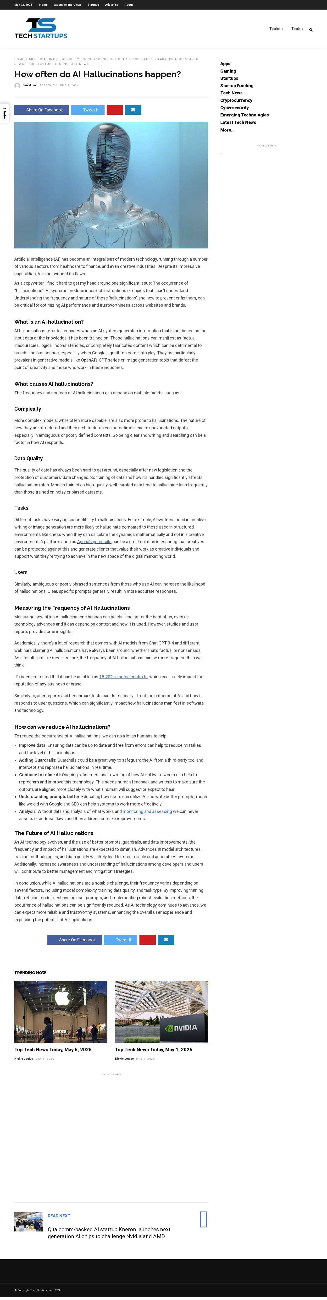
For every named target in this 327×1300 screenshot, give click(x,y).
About (128, 4)
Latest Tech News (238, 124)
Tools (295, 29)
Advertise (111, 4)
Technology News (72, 66)
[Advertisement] (111, 1139)
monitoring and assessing (147, 814)
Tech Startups (39, 66)
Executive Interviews (68, 4)
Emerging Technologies (244, 117)
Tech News (231, 95)
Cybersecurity (234, 110)
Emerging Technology (96, 61)
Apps (225, 66)
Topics (274, 29)
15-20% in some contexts (123, 679)
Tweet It (88, 112)
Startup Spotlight (136, 61)
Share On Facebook (41, 112)
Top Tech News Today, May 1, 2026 (153, 1052)
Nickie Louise (23, 1061)
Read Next (59, 1218)
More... (227, 132)
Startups (93, 4)
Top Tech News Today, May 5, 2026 (53, 1052)
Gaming (228, 73)
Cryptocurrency (236, 102)
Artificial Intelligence (51, 61)
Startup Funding (237, 88)
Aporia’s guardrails (94, 544)
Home (43, 4)
